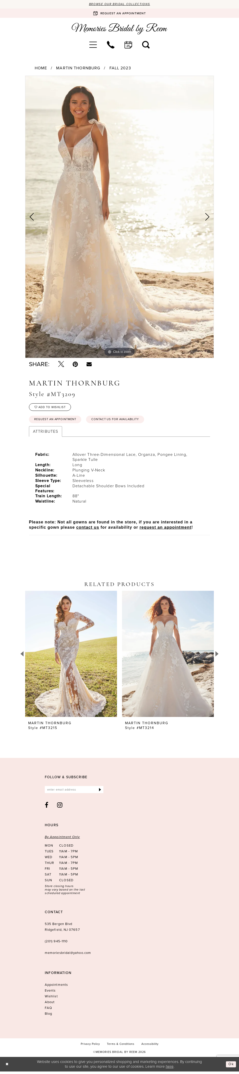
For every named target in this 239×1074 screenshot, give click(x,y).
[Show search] (146, 45)
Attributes (45, 433)
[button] (93, 45)
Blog (48, 1016)
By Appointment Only (62, 839)
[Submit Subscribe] (99, 792)
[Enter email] (74, 792)
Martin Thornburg (78, 68)
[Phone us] (111, 45)
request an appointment (165, 529)
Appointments (56, 987)
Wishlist (51, 999)
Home (41, 68)
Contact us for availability (121, 421)
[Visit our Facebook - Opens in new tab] (47, 808)
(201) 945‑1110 (56, 944)
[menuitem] (93, 45)
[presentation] (71, 656)
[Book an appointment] (119, 13)
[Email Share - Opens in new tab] (89, 364)
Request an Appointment (57, 421)
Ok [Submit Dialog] (231, 1066)
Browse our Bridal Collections (120, 4)
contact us (87, 529)
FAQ (48, 1010)
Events (50, 993)
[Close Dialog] (7, 1066)
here (170, 1069)
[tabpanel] (119, 217)
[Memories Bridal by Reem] (119, 29)
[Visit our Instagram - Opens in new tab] (60, 808)
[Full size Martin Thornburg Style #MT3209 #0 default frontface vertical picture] (119, 217)
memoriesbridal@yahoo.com (68, 955)
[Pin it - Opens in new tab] (75, 364)
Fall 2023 (120, 68)
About (50, 1004)
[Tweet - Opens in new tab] (61, 364)
